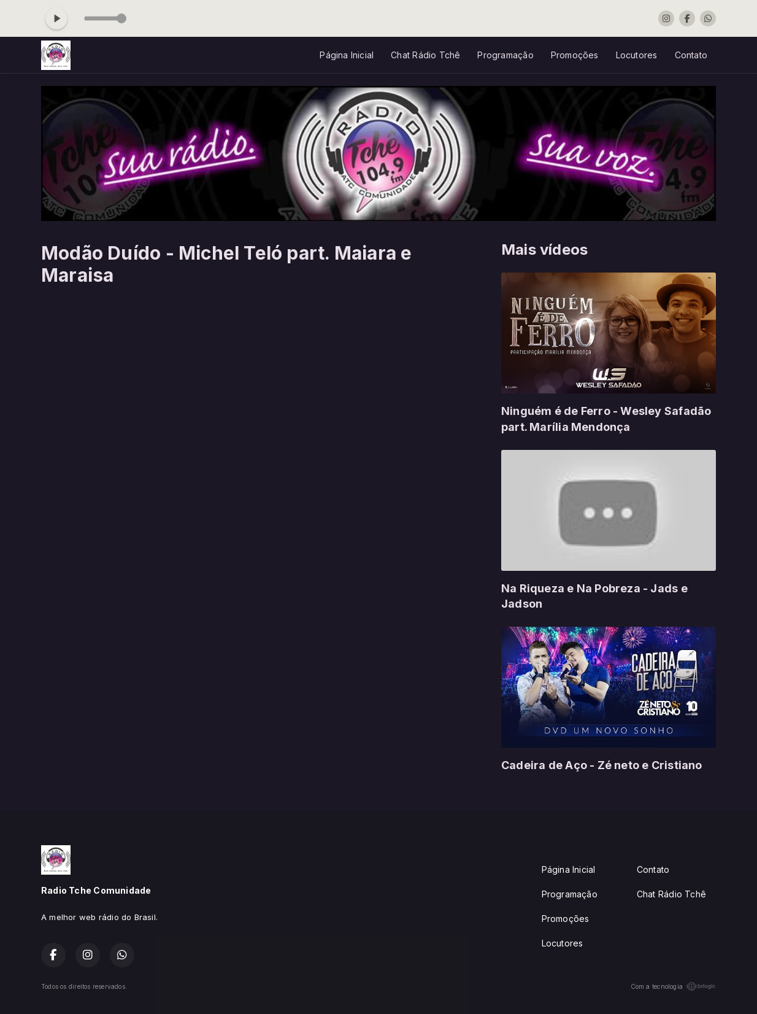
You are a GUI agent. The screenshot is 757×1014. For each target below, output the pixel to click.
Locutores (637, 55)
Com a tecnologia (673, 986)
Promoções (575, 55)
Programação (505, 55)
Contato (691, 55)
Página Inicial (347, 55)
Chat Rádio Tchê (425, 55)
